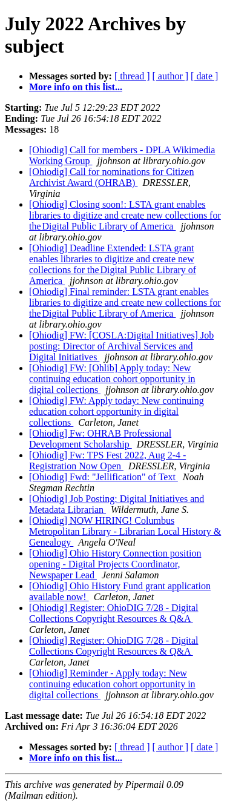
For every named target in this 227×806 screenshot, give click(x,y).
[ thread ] (132, 76)
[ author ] (171, 76)
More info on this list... (75, 87)
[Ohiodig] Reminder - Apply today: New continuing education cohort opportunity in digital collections (112, 684)
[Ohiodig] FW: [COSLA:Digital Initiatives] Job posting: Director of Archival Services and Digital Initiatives (121, 346)
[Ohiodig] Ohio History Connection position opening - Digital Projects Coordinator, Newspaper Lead (115, 564)
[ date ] (204, 76)
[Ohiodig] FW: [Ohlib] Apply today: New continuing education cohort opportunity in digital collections (112, 379)
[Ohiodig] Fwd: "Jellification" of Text (103, 477)
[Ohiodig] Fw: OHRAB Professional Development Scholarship (100, 438)
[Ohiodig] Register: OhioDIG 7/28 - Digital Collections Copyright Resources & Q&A (114, 613)
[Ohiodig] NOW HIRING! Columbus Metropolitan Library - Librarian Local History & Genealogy (125, 531)
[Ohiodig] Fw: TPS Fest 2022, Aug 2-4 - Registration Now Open (107, 460)
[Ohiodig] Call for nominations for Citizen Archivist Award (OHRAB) (111, 177)
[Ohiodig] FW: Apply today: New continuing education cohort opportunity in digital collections (116, 411)
